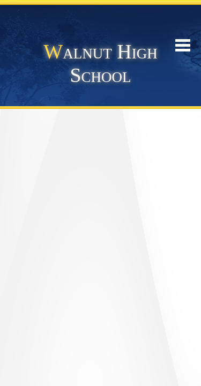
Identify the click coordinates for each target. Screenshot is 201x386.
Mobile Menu (182, 45)
